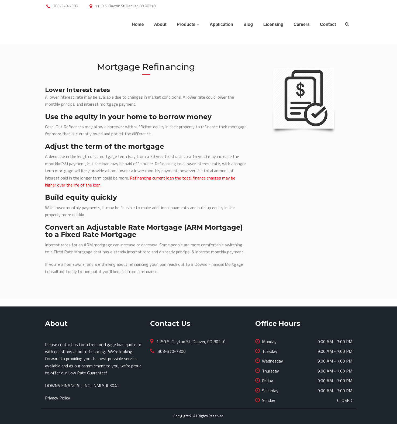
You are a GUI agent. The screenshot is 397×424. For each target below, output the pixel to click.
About (160, 24)
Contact (328, 24)
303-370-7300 (171, 351)
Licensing (273, 24)
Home (138, 24)
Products (186, 24)
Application (221, 24)
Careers (302, 24)
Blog (248, 24)
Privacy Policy (57, 398)
